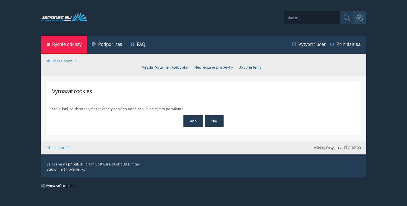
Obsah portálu (58, 147)
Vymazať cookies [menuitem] (58, 185)
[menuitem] (106, 45)
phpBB (73, 164)
